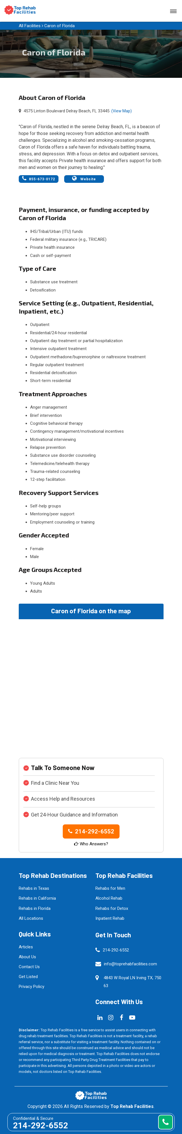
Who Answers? (91, 843)
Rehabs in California (37, 898)
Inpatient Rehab (109, 918)
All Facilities (30, 25)
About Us (27, 956)
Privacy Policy (31, 986)
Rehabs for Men (110, 888)
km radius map (91, 683)
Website (84, 178)
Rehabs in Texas (34, 888)
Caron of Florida (59, 25)
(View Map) (121, 111)
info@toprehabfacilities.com (130, 963)
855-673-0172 (38, 178)
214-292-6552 (91, 831)
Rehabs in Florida (35, 908)
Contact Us (29, 966)
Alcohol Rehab (108, 898)
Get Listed (28, 976)
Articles (26, 946)
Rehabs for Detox (111, 908)
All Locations (31, 918)
